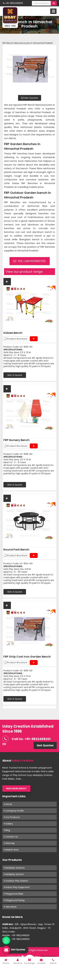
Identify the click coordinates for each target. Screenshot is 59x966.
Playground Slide (13, 893)
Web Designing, (49, 956)
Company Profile (14, 810)
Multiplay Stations (14, 867)
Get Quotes (29, 97)
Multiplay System (14, 874)
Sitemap (9, 843)
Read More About (16, 788)
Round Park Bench (16, 549)
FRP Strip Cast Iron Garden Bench (27, 656)
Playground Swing (14, 900)
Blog (7, 830)
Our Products (12, 817)
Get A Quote (14, 375)
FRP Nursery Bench (16, 440)
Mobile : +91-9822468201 (16, 935)
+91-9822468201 (13, 3)
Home (8, 804)
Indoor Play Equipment (17, 887)
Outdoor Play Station (16, 880)
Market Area (11, 849)
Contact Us (11, 836)
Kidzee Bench (12, 333)
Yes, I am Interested (29, 261)
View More (10, 906)
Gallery (8, 823)
